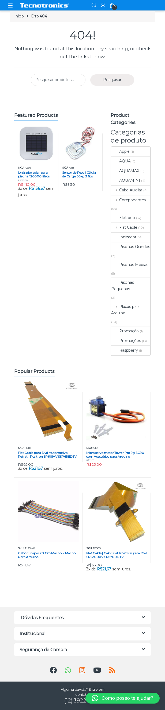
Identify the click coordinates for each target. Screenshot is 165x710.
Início (19, 16)
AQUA (120, 161)
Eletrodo (123, 217)
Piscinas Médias (129, 264)
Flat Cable (124, 227)
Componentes (128, 200)
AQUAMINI (125, 180)
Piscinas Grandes (130, 246)
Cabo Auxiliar (126, 190)
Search (94, 5)
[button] (122, 698)
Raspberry (124, 350)
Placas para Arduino (125, 309)
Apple (120, 151)
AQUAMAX (125, 170)
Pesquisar (112, 79)
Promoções (126, 340)
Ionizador (123, 237)
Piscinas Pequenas (122, 285)
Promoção (125, 331)
